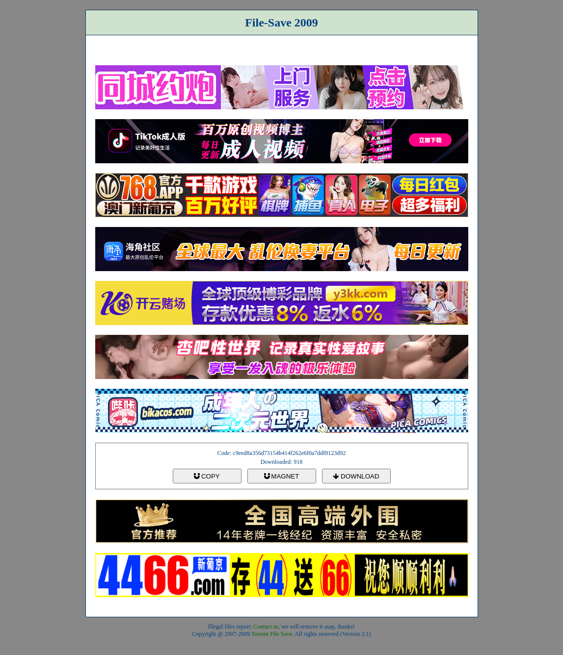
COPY (206, 476)
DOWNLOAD (356, 476)
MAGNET (281, 476)
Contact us (265, 626)
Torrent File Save (271, 633)
